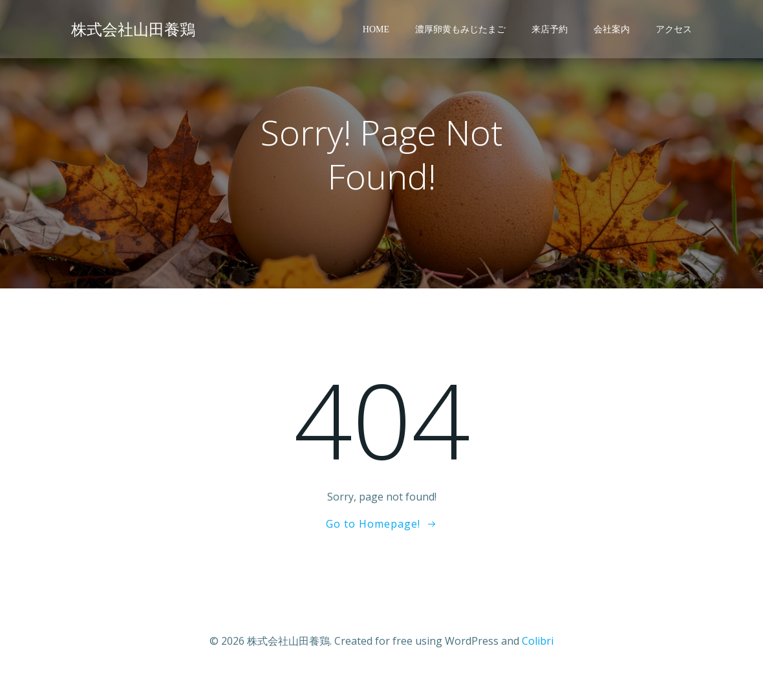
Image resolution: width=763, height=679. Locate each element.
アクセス (674, 29)
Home (376, 29)
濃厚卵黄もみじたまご (460, 29)
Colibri (537, 641)
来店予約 (550, 29)
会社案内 (612, 29)
